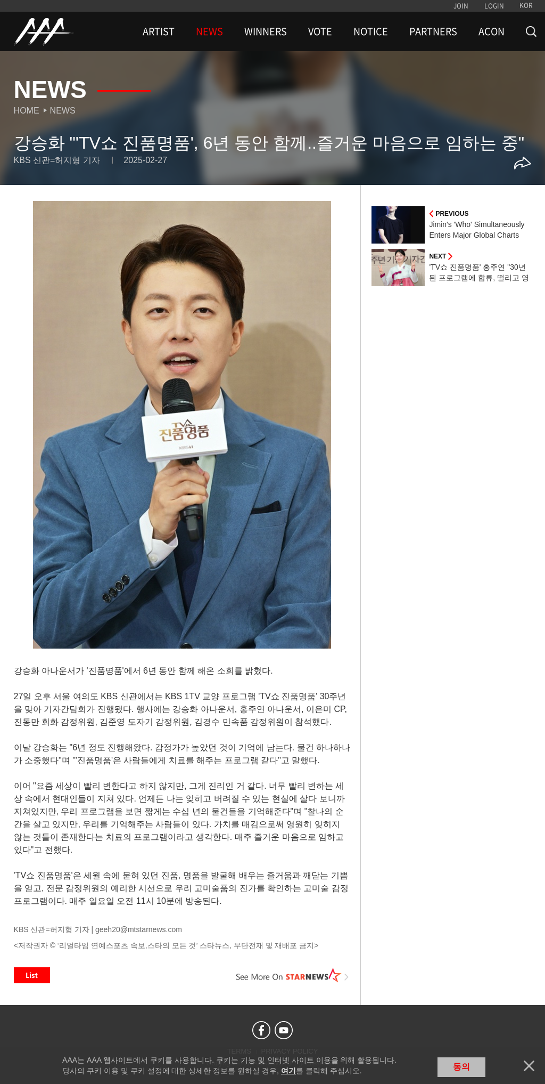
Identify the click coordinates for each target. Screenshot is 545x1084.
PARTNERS (433, 31)
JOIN (460, 6)
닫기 (529, 1066)
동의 (461, 1066)
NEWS (209, 31)
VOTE (320, 31)
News (63, 110)
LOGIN (494, 6)
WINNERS (265, 31)
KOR (526, 5)
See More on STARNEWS (292, 975)
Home (26, 110)
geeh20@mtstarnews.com (138, 929)
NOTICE (370, 31)
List (32, 975)
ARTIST (159, 31)
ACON (491, 31)
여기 (288, 1070)
